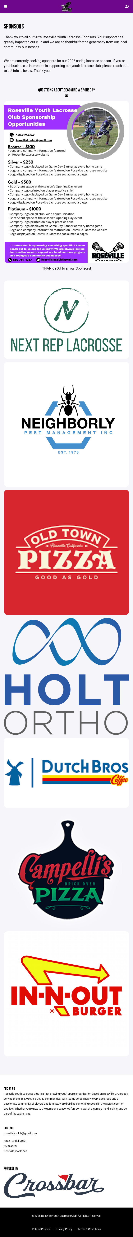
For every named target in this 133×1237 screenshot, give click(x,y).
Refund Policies (41, 1229)
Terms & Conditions (89, 1229)
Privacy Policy (64, 1229)
